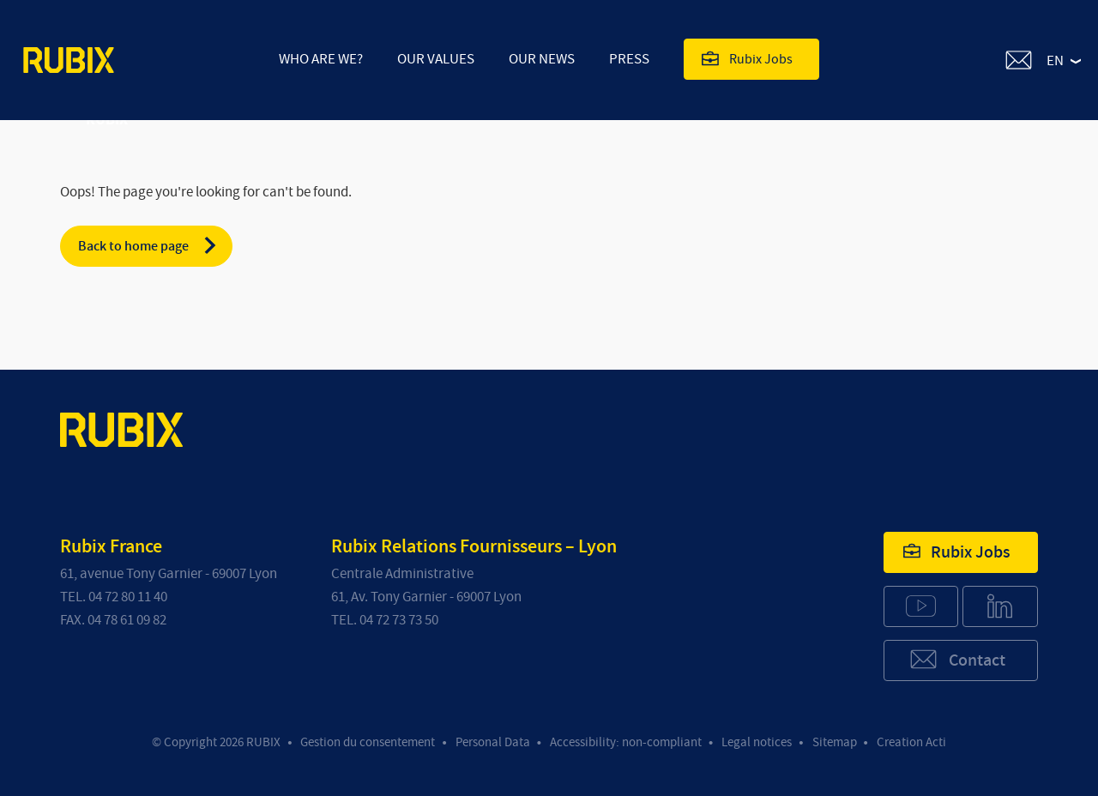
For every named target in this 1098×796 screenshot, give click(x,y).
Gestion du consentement (367, 742)
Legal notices (756, 742)
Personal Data (492, 742)
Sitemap (834, 742)
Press (629, 58)
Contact (956, 659)
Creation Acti (911, 742)
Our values (435, 58)
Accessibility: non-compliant (626, 742)
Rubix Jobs (747, 58)
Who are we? (321, 58)
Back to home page (148, 245)
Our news (542, 58)
